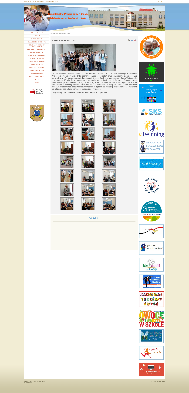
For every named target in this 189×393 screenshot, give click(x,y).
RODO (37, 82)
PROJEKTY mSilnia (37, 73)
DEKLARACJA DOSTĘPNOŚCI (36, 49)
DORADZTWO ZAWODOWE (36, 55)
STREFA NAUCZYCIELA (36, 76)
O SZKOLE (37, 36)
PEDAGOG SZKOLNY (37, 52)
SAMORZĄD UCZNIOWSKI (37, 61)
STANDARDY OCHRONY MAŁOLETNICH (36, 45)
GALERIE (37, 79)
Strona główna (54, 33)
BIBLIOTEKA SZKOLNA (36, 67)
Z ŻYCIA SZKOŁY (36, 39)
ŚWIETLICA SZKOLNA (37, 70)
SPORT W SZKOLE (37, 64)
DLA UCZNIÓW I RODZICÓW (37, 42)
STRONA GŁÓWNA (37, 33)
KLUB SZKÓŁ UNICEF (37, 58)
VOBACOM (161, 381)
